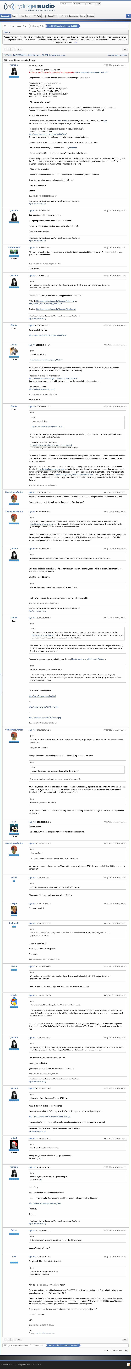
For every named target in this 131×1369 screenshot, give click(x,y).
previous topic (113, 55)
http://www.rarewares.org (37, 204)
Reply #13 (32, 843)
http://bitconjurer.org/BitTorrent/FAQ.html (87, 659)
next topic (123, 55)
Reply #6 (32, 407)
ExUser (14, 1230)
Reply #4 (32, 325)
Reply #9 (32, 549)
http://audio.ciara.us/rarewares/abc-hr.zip (45, 304)
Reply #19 (32, 1038)
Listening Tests (38, 26)
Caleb (14, 966)
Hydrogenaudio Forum (19, 26)
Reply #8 (32, 512)
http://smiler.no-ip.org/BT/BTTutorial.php (45, 718)
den (14, 1256)
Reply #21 (32, 1138)
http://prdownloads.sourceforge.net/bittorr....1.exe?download (53, 379)
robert (14, 1138)
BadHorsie (14, 923)
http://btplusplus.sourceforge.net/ (42, 389)
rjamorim (14, 65)
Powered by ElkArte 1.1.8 (8, 1364)
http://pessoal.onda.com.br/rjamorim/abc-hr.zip (55, 301)
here (75, 42)
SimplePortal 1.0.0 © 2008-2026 (31, 1364)
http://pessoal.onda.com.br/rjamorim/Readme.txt (56, 309)
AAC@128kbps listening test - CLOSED (63, 26)
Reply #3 (32, 276)
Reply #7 (32, 492)
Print (125, 49)
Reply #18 (32, 995)
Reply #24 (32, 1257)
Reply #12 (32, 822)
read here (73, 148)
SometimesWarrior (14, 492)
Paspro (14, 903)
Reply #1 (32, 211)
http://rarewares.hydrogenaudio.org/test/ (91, 72)
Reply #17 (32, 967)
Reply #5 (32, 345)
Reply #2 (32, 248)
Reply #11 (32, 730)
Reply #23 (32, 1231)
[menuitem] (19, 49)
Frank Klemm (14, 247)
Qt (41, 1158)
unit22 (14, 877)
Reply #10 (32, 618)
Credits (19, 1364)
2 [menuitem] (8, 50)
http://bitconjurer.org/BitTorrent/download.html (74, 475)
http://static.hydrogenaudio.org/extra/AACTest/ (48, 134)
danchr (14, 995)
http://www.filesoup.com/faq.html (42, 696)
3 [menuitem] (11, 50)
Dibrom (14, 325)
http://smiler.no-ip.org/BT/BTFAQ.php (43, 707)
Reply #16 (32, 923)
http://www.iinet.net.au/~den (45, 1333)
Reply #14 (32, 878)
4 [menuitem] (14, 50)
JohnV (14, 345)
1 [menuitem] (5, 50)
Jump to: (107, 1350)
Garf (14, 822)
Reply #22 (32, 1167)
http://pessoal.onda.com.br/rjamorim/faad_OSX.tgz (49, 1117)
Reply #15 (32, 904)
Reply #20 (32, 1088)
